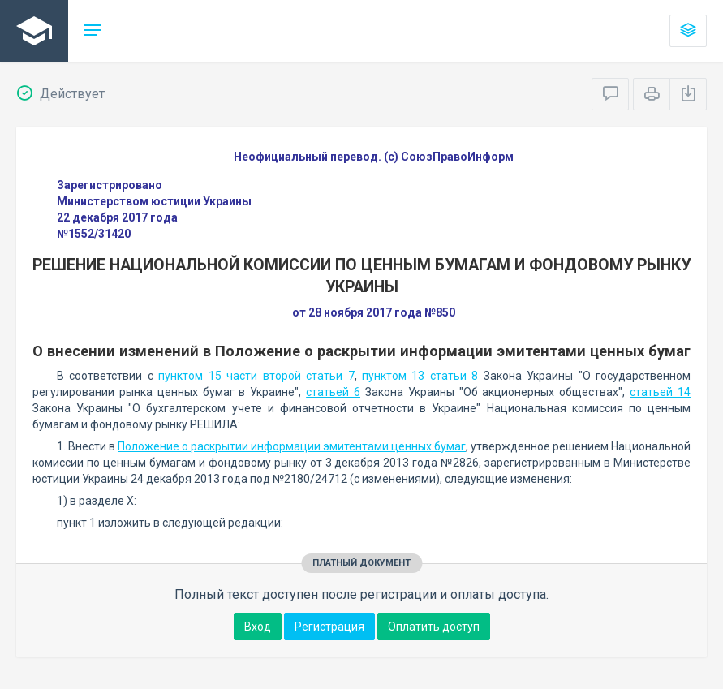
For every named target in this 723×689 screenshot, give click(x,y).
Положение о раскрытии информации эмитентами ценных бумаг (292, 446)
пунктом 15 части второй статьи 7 (256, 375)
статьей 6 (333, 391)
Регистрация (329, 626)
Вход (257, 626)
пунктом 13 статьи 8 (420, 375)
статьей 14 (660, 391)
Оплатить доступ (434, 626)
